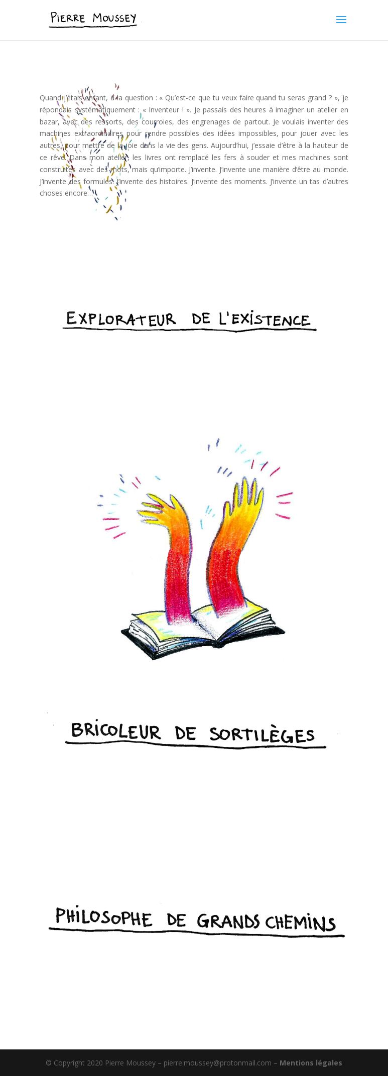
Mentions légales (311, 1062)
